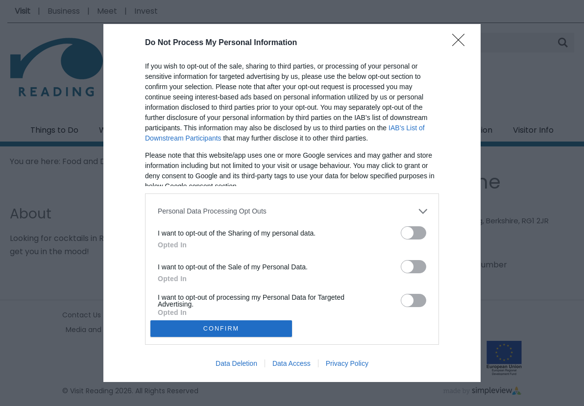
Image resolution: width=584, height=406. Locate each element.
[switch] (413, 232)
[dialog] (292, 203)
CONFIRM (221, 329)
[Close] (461, 43)
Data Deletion (236, 363)
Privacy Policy (347, 363)
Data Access (291, 363)
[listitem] (292, 211)
